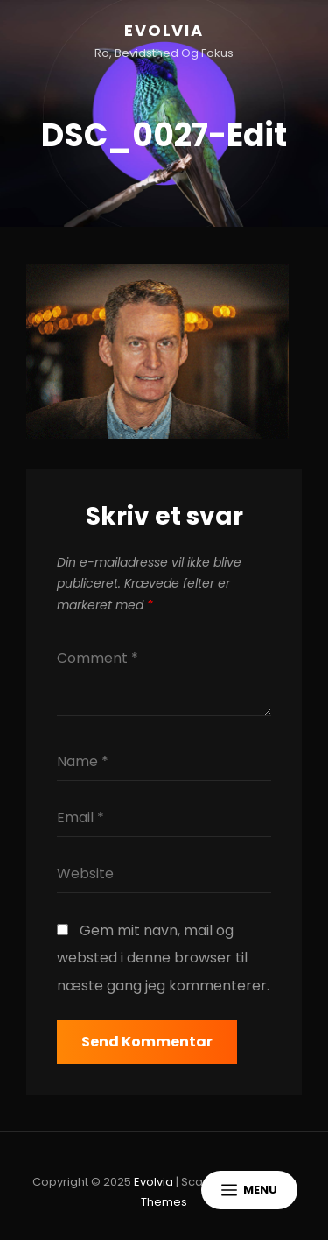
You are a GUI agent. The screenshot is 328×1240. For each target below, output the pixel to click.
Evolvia (164, 30)
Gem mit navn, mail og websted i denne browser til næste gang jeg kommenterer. (163, 958)
